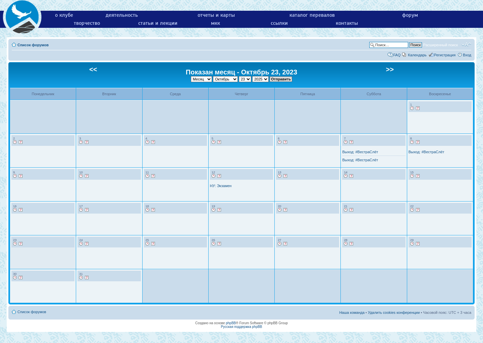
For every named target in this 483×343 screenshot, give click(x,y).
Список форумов (33, 45)
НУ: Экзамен (221, 186)
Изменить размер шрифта (466, 45)
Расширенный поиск (440, 45)
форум (410, 15)
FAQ (396, 55)
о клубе (64, 15)
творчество (87, 23)
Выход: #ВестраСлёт (360, 152)
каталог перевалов (312, 15)
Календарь (417, 55)
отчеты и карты (216, 15)
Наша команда (351, 312)
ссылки (279, 23)
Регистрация (444, 55)
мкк (215, 23)
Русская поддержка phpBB (241, 327)
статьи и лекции (157, 23)
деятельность (122, 15)
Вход (467, 55)
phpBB (231, 323)
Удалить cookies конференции (394, 312)
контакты (347, 23)
